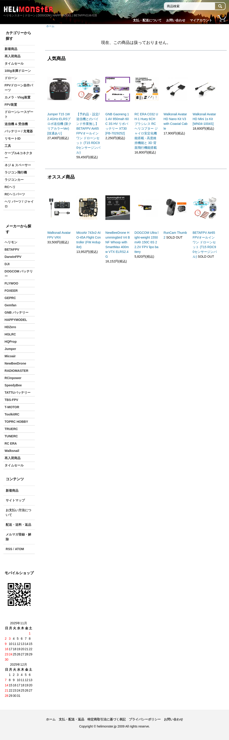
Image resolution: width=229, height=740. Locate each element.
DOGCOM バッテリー (19, 273)
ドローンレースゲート (19, 114)
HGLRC (10, 334)
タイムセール (14, 63)
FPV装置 (11, 104)
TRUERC (11, 429)
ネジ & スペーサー (18, 165)
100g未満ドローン (18, 71)
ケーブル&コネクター (18, 155)
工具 (8, 146)
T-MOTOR (12, 407)
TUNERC (11, 436)
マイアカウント (201, 20)
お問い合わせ (175, 20)
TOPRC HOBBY (16, 421)
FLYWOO (11, 283)
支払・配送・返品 (71, 719)
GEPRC (10, 298)
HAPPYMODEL (16, 320)
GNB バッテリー (16, 312)
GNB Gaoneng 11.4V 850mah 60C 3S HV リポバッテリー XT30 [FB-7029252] (117, 123)
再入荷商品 (12, 56)
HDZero (10, 327)
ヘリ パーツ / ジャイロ (19, 204)
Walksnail (12, 451)
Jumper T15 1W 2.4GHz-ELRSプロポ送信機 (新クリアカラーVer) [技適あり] (59, 123)
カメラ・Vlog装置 (18, 97)
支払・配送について (147, 20)
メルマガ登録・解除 (18, 537)
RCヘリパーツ (15, 194)
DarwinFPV (13, 257)
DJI (7, 264)
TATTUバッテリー (18, 392)
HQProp (11, 341)
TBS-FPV (11, 400)
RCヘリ (10, 187)
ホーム (50, 26)
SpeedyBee (13, 385)
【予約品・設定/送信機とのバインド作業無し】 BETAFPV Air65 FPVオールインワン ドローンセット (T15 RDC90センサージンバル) (88, 133)
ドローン (11, 78)
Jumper (10, 349)
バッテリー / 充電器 (19, 131)
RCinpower (13, 378)
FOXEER (11, 290)
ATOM (19, 549)
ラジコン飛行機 (16, 172)
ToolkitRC (12, 414)
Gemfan (10, 305)
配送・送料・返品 (18, 524)
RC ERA (11, 443)
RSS (9, 549)
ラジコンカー (14, 179)
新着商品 (11, 49)
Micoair (10, 356)
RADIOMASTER (16, 371)
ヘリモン (11, 242)
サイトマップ (15, 500)
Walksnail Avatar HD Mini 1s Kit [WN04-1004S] (204, 119)
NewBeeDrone (15, 363)
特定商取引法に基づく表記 (106, 719)
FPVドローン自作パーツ (19, 87)
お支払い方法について (18, 512)
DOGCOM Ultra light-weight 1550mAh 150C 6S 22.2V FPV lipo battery (146, 242)
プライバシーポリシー (145, 719)
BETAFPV (12, 249)
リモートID (12, 138)
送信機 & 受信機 (16, 124)
